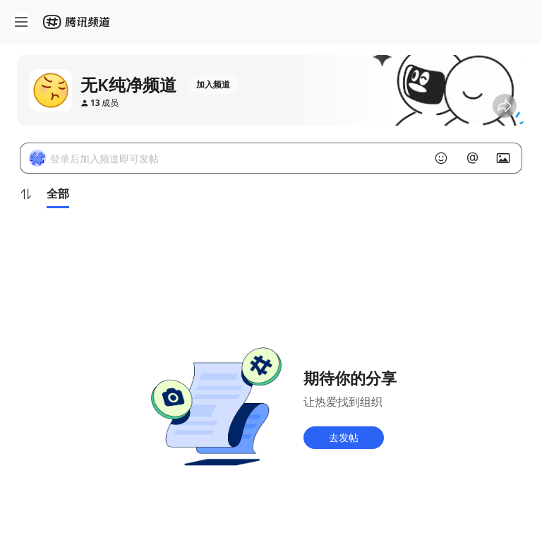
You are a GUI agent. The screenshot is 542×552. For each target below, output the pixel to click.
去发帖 (344, 437)
